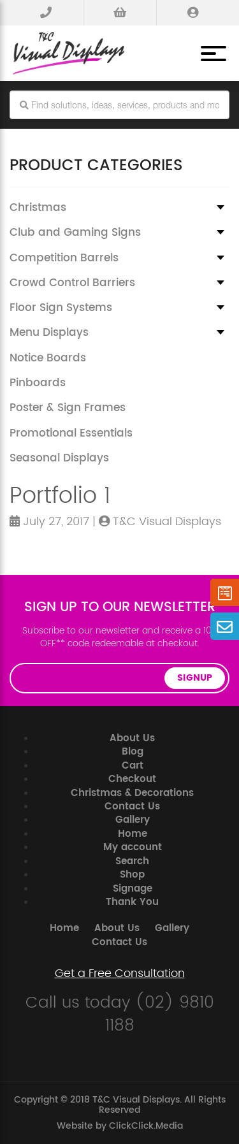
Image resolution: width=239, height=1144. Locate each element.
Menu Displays (49, 332)
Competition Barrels (64, 258)
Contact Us (132, 807)
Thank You (132, 902)
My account (132, 847)
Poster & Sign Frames (68, 408)
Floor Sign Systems (61, 307)
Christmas (38, 207)
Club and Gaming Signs (75, 232)
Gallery (132, 820)
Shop (132, 875)
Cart (132, 766)
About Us (132, 738)
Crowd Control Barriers (72, 283)
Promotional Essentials (71, 433)
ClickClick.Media (146, 1126)
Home (132, 834)
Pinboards (38, 383)
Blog (132, 752)
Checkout (132, 779)
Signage (132, 889)
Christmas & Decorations (132, 793)
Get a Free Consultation (120, 974)
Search (132, 861)
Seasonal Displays (59, 458)
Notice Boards (48, 358)
